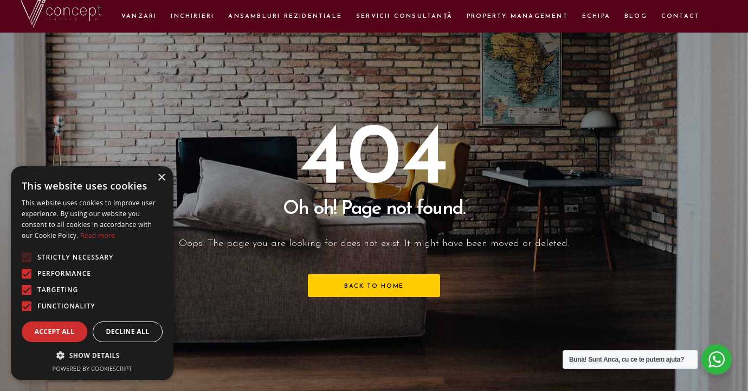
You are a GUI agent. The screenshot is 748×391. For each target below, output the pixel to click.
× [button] (161, 178)
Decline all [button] (128, 331)
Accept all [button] (55, 331)
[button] (92, 355)
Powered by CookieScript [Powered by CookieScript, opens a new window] (92, 368)
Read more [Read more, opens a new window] (97, 235)
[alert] (92, 273)
